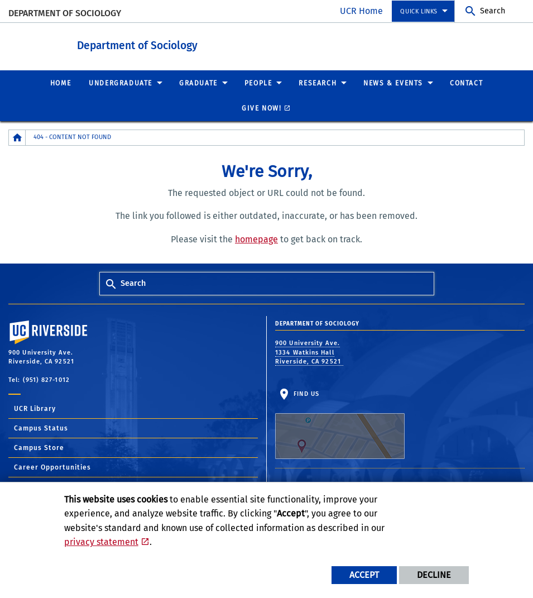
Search (492, 11)
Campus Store (39, 447)
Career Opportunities (52, 467)
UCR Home (361, 11)
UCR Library (35, 408)
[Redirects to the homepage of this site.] (17, 137)
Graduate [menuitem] (198, 83)
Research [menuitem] (318, 83)
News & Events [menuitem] (393, 83)
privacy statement (101, 542)
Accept (364, 575)
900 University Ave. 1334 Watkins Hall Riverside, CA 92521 (309, 352)
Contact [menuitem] (466, 83)
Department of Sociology (64, 13)
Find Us (340, 424)
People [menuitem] (258, 83)
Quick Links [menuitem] (419, 11)
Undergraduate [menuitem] (120, 83)
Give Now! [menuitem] (261, 108)
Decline (434, 575)
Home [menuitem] (60, 83)
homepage (256, 238)
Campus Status (41, 428)
